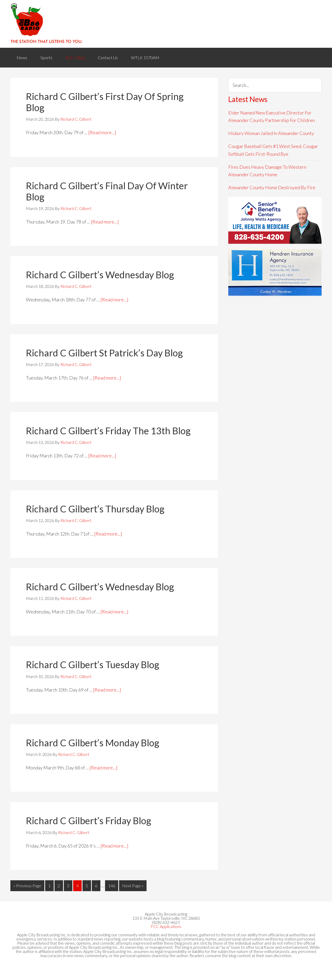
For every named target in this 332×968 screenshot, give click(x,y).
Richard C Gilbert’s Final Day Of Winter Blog (107, 191)
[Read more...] (102, 132)
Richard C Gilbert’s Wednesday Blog (100, 274)
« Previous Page (27, 885)
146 (111, 885)
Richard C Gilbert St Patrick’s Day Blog (104, 352)
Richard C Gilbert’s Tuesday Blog (92, 664)
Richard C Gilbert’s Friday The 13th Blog (108, 430)
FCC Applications (166, 926)
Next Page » (132, 885)
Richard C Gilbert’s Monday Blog (92, 742)
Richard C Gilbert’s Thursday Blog (95, 509)
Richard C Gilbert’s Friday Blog (88, 820)
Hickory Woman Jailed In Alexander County (271, 133)
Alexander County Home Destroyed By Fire (271, 187)
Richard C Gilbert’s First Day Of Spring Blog (105, 102)
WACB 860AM (166, 24)
